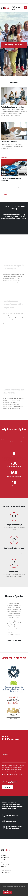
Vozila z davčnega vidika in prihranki (14, 45)
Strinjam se (7, 892)
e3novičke (3, 878)
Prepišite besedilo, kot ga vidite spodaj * (12, 774)
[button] (3, 644)
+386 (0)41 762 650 (16, 8)
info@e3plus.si (11, 821)
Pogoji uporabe (4, 882)
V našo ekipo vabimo (9, 142)
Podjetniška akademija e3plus (12, 107)
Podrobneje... (4, 121)
